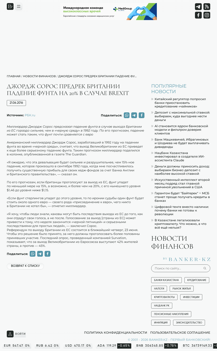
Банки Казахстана (166, 280)
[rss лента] (206, 6)
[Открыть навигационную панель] (18, 6)
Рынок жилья (182, 288)
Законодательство (189, 322)
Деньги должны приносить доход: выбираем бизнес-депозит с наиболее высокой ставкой (180, 170)
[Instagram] (206, 15)
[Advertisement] (108, 48)
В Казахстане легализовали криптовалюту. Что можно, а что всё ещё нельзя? (178, 223)
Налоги (159, 288)
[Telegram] (198, 6)
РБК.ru (30, 115)
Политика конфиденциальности (115, 332)
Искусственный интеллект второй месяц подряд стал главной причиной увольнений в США (180, 183)
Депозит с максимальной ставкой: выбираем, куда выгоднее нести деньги (180, 116)
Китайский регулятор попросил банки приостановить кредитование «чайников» (178, 102)
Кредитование (196, 280)
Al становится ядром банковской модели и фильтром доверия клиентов (179, 129)
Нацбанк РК (161, 305)
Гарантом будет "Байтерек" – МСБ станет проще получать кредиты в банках (180, 196)
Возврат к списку (25, 266)
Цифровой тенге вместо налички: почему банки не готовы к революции (180, 210)
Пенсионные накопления (171, 314)
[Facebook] (198, 15)
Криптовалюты (164, 297)
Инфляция (160, 322)
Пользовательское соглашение (180, 332)
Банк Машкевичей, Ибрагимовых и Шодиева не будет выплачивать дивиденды (180, 143)
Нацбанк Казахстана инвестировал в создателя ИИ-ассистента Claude (178, 156)
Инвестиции (191, 297)
